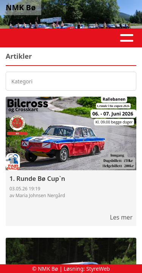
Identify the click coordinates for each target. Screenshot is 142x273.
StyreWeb (98, 268)
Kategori (22, 81)
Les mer (121, 217)
